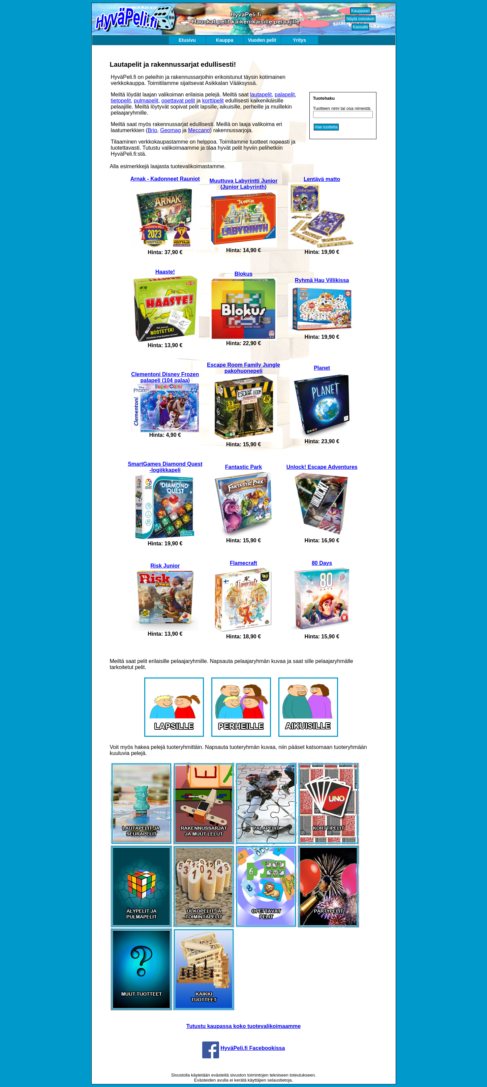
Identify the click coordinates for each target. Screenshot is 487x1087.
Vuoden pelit (262, 40)
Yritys (299, 40)
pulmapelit (146, 100)
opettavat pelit (178, 100)
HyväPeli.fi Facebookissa (252, 1048)
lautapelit (261, 94)
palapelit (285, 94)
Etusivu (187, 40)
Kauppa (224, 40)
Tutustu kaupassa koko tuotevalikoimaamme (243, 1026)
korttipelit (213, 100)
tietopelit (121, 100)
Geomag (170, 130)
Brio (152, 130)
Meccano (199, 130)
